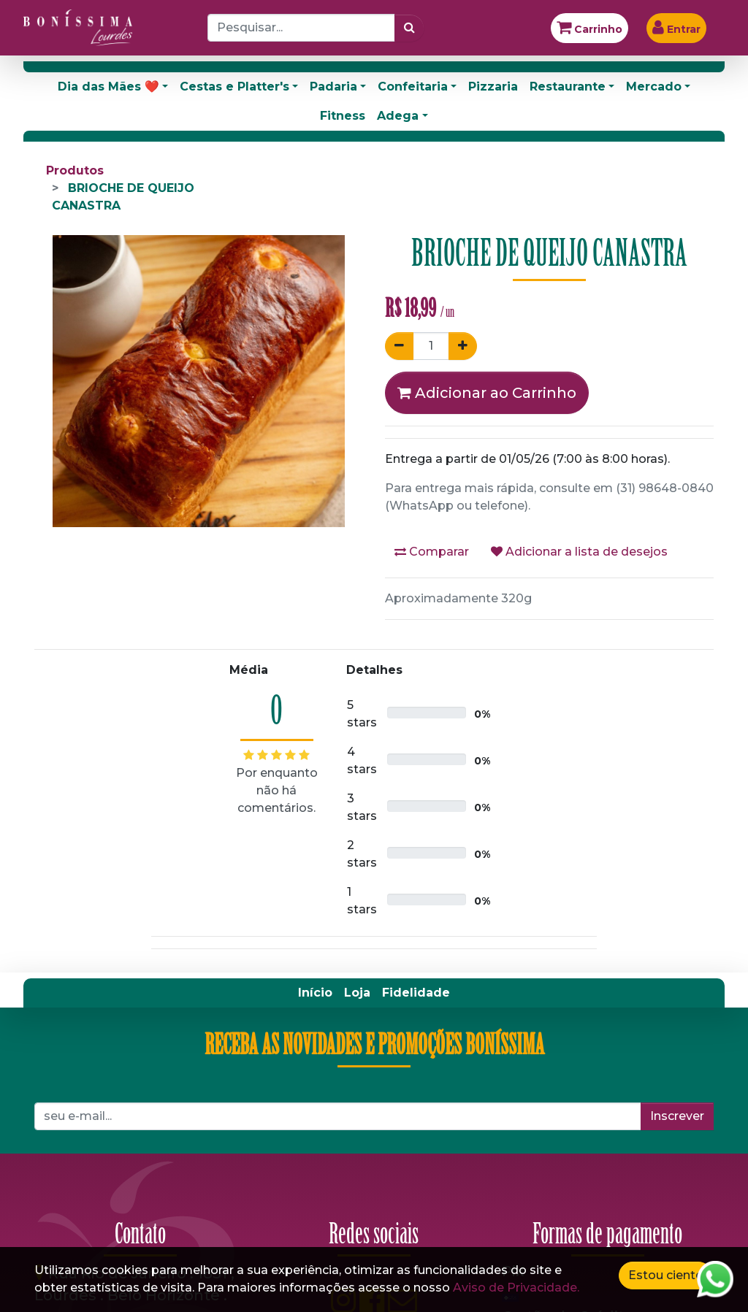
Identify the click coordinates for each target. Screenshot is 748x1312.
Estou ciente (665, 1275)
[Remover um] (399, 346)
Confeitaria (413, 86)
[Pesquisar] (409, 28)
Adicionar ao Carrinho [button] (486, 393)
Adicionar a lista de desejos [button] (579, 552)
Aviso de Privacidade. (516, 1287)
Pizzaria (493, 86)
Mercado (654, 86)
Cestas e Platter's (234, 86)
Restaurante (568, 86)
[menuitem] (315, 993)
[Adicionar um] (463, 346)
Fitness (342, 116)
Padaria (333, 86)
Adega (398, 116)
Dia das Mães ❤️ (108, 86)
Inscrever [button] (677, 1116)
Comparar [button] (431, 552)
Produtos (75, 170)
